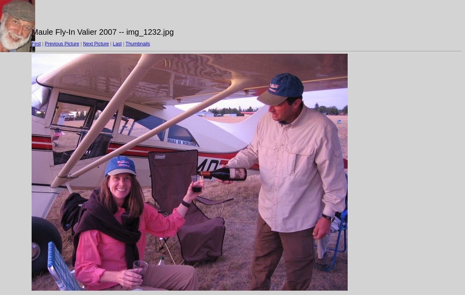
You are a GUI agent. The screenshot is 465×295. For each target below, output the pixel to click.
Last (117, 44)
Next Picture (96, 44)
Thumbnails (138, 44)
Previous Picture (62, 44)
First (36, 44)
